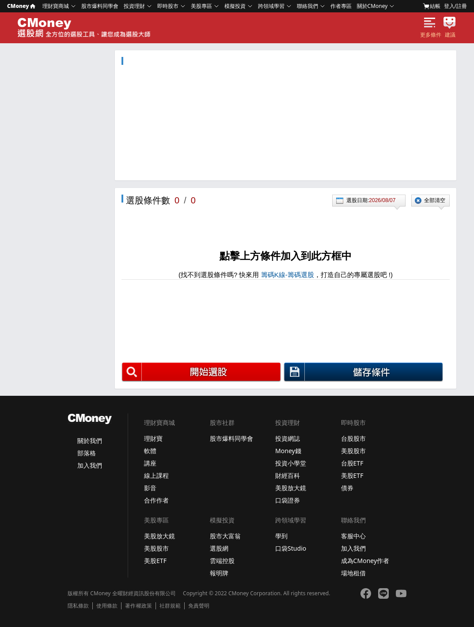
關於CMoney (372, 6)
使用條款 (107, 605)
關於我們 (89, 440)
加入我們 (89, 465)
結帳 (431, 6)
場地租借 (353, 573)
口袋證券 (287, 500)
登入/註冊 (455, 6)
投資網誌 (287, 438)
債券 (347, 488)
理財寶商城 (55, 6)
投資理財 (134, 6)
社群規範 (170, 605)
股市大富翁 (225, 536)
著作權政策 (138, 605)
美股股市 (353, 451)
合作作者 (156, 500)
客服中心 (353, 536)
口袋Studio (290, 548)
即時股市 (167, 6)
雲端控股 (222, 560)
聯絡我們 (307, 6)
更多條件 (430, 35)
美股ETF (352, 475)
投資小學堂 (290, 463)
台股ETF (352, 463)
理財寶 (153, 438)
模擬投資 (235, 6)
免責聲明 (198, 605)
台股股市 (353, 438)
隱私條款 (78, 605)
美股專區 (201, 6)
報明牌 (219, 573)
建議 (450, 35)
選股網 (219, 548)
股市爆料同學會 (99, 6)
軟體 (150, 451)
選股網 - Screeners (85, 28)
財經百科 (287, 475)
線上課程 (156, 475)
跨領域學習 (271, 6)
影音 (150, 488)
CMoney (21, 6)
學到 (281, 536)
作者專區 (341, 6)
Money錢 (288, 451)
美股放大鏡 (290, 488)
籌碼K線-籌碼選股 (287, 274)
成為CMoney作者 (365, 560)
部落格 (86, 453)
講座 (150, 463)
